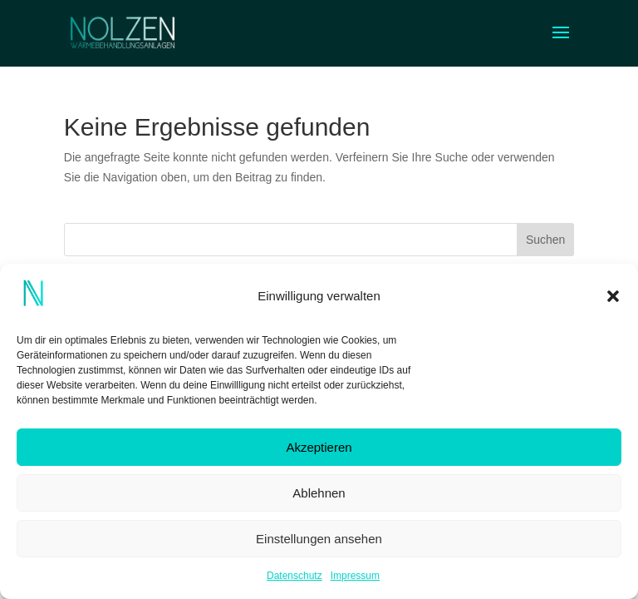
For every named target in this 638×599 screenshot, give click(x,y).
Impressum (355, 576)
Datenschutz (294, 576)
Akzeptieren (318, 447)
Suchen (545, 239)
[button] (613, 296)
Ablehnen (318, 493)
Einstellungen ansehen (319, 539)
